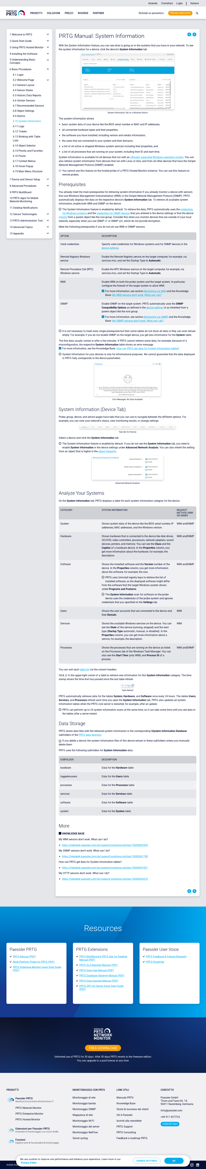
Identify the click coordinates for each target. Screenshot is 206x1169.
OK (173, 1161)
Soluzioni (53, 13)
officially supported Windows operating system (156, 157)
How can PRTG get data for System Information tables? (147, 348)
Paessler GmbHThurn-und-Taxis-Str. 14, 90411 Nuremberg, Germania (177, 1101)
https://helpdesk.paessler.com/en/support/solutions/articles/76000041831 (105, 867)
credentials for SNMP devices (113, 213)
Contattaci (167, 3)
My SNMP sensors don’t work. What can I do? (138, 320)
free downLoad (103, 1048)
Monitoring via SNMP (156, 316)
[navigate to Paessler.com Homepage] (15, 12)
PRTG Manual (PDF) (24, 956)
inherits (63, 217)
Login (179, 3)
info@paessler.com (171, 1110)
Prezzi (69, 13)
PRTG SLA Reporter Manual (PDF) (98, 965)
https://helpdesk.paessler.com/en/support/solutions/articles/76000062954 (105, 845)
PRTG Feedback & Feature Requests (166, 956)
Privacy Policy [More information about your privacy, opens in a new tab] (29, 1162)
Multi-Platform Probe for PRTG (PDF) (34, 961)
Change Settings (146, 1161)
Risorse (83, 13)
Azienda (152, 3)
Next (194, 34)
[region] (103, 1161)
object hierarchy (107, 451)
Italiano (194, 3)
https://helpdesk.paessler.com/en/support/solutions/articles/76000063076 (105, 878)
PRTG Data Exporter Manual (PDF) (98, 980)
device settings (110, 248)
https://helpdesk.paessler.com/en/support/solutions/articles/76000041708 (105, 856)
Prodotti (36, 13)
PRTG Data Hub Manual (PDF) (96, 970)
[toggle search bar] (196, 13)
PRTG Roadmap (155, 961)
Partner (98, 13)
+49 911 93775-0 (170, 1116)
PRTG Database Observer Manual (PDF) (102, 975)
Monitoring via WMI (155, 291)
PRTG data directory (90, 734)
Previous (189, 34)
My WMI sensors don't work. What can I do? (136, 295)
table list (84, 669)
